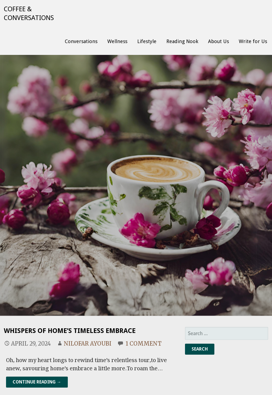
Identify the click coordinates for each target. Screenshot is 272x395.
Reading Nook (182, 41)
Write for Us (253, 41)
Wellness (117, 41)
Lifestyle (146, 41)
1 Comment (144, 343)
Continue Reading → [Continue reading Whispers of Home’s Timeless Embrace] (37, 382)
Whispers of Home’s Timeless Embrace (70, 331)
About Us (218, 41)
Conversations (81, 41)
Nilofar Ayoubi (87, 343)
